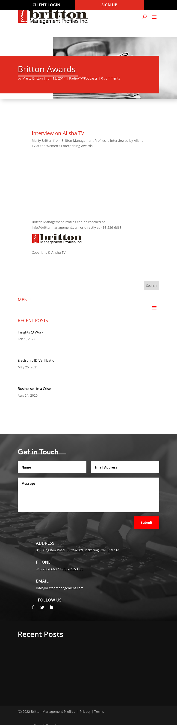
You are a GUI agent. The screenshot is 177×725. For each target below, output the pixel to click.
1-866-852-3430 (71, 569)
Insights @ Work (30, 332)
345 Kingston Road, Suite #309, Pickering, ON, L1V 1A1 (78, 550)
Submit (146, 522)
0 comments (110, 78)
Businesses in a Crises (35, 388)
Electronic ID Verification (37, 360)
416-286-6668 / (48, 569)
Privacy (85, 711)
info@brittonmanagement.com (59, 588)
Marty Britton (32, 78)
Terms (99, 711)
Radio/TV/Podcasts (83, 78)
